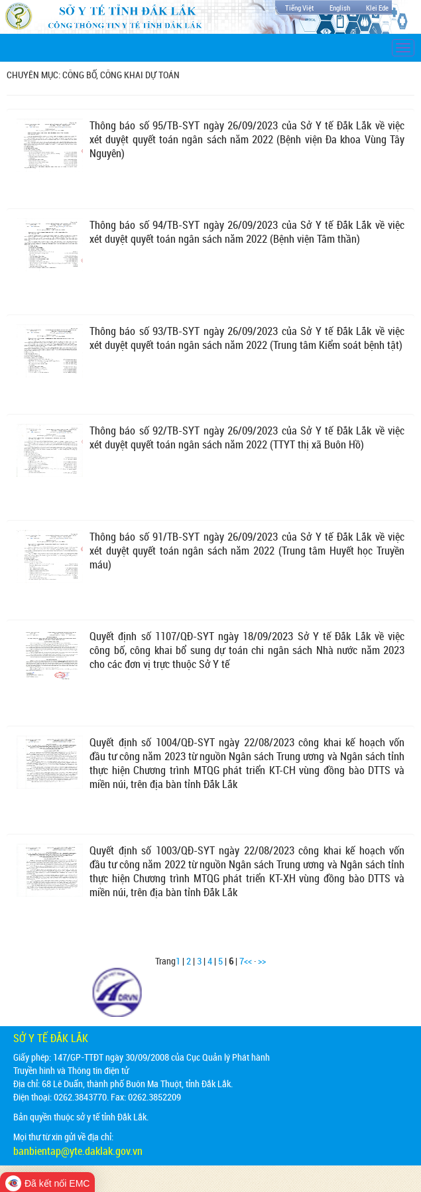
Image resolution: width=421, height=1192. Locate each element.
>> (262, 961)
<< (248, 961)
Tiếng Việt (299, 8)
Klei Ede (377, 8)
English (340, 8)
